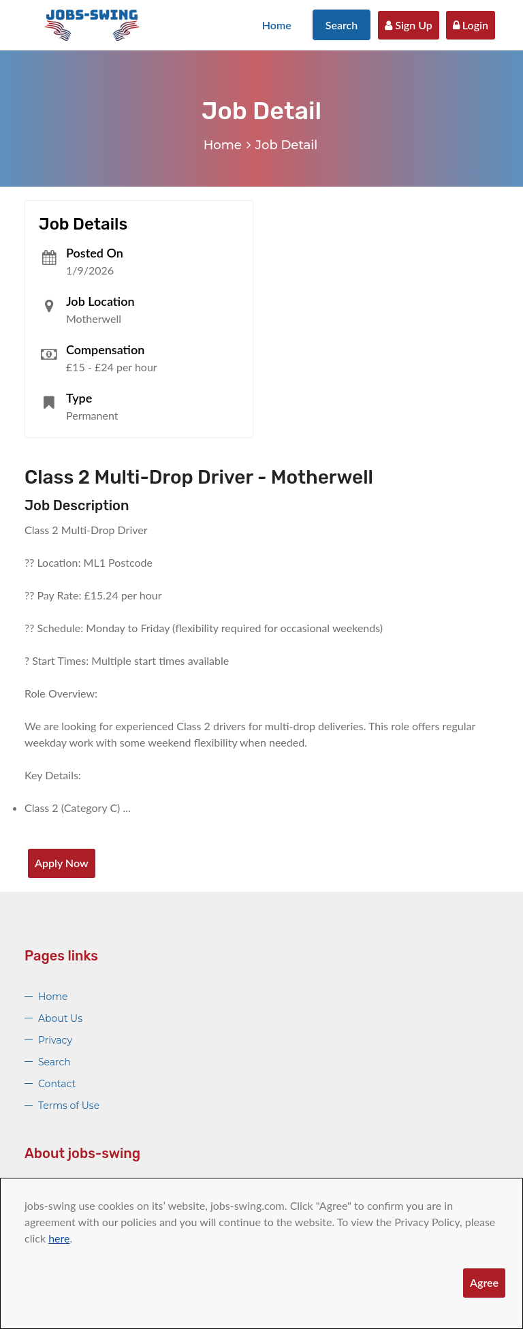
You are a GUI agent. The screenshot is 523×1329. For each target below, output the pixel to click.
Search (342, 24)
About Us (60, 1018)
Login (470, 24)
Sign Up (408, 24)
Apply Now (62, 862)
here (58, 1238)
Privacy (55, 1040)
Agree (484, 1282)
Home (276, 24)
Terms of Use (68, 1105)
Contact (57, 1084)
